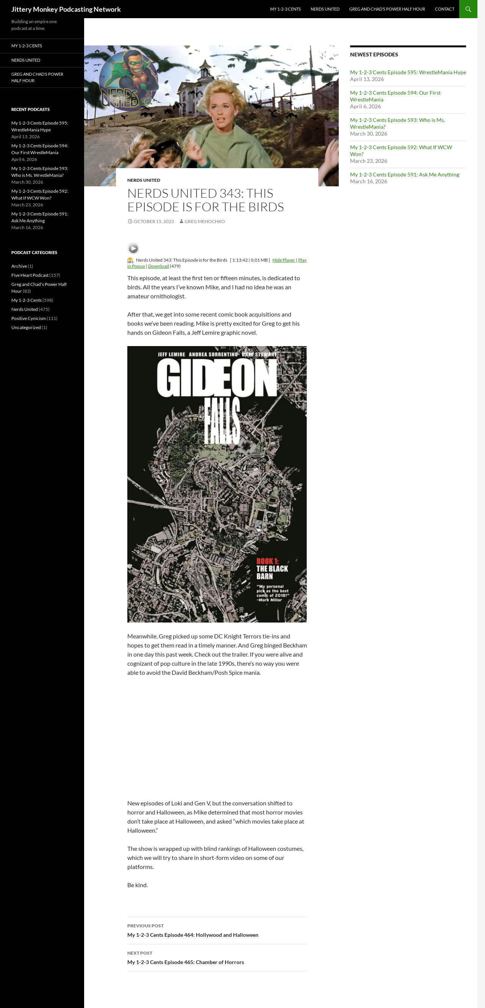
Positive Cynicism (28, 318)
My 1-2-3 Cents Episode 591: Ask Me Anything (404, 174)
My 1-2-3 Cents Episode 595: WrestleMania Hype (408, 72)
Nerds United (325, 8)
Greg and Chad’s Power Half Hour (387, 8)
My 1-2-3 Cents (285, 8)
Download (158, 266)
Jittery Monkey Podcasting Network (66, 9)
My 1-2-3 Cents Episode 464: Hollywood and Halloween (217, 929)
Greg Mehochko (205, 221)
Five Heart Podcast (29, 275)
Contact (444, 8)
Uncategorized (26, 327)
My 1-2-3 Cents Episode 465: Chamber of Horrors (217, 957)
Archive (19, 266)
